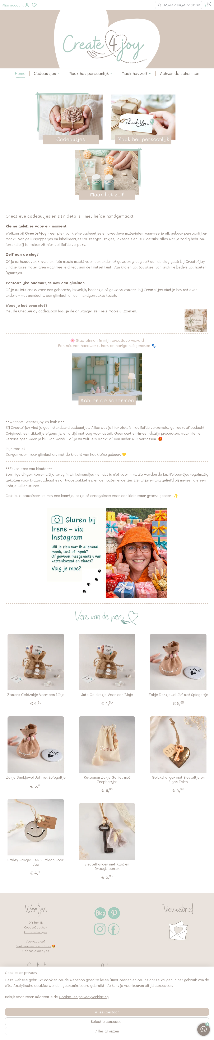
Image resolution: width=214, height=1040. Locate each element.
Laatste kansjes (35, 932)
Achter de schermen (179, 73)
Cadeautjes (47, 73)
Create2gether (35, 927)
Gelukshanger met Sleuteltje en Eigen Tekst (178, 779)
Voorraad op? (36, 941)
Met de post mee (107, 982)
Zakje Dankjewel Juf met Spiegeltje (178, 695)
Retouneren (107, 986)
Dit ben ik (36, 922)
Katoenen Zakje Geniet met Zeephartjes (107, 779)
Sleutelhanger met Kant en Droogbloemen (107, 866)
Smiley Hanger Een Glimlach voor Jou (36, 862)
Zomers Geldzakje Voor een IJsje (35, 695)
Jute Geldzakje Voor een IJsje (107, 695)
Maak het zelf (136, 73)
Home (20, 73)
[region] (79, 1023)
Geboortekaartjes (35, 951)
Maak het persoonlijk (91, 73)
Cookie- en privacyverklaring (84, 1032)
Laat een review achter (33, 946)
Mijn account (16, 5)
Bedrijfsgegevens (107, 996)
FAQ (107, 991)
